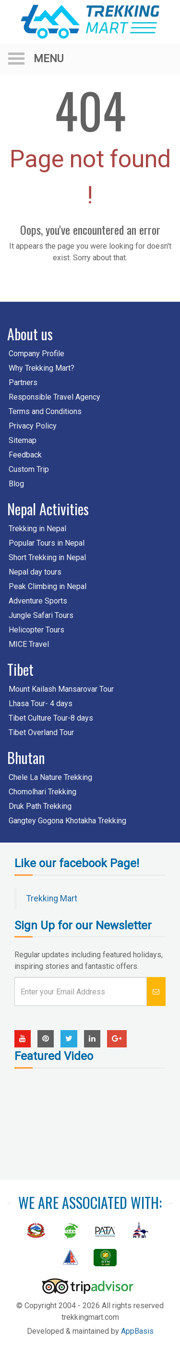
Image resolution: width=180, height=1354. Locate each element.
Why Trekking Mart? (41, 368)
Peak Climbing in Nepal (47, 586)
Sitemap (22, 440)
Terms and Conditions (45, 411)
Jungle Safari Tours (41, 615)
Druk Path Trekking (40, 806)
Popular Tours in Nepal (46, 543)
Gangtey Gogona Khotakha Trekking (67, 820)
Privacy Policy (33, 425)
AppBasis (137, 1331)
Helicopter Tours (36, 629)
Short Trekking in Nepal (47, 557)
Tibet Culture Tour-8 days (51, 718)
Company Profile (36, 353)
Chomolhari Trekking (42, 791)
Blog (16, 483)
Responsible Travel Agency (54, 397)
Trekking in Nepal (37, 528)
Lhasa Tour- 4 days (40, 703)
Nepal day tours (35, 571)
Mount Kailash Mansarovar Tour (61, 689)
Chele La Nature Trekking (50, 777)
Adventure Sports (38, 600)
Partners (23, 382)
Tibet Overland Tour (41, 732)
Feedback (25, 454)
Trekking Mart (51, 898)
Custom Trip (29, 469)
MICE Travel (29, 644)
